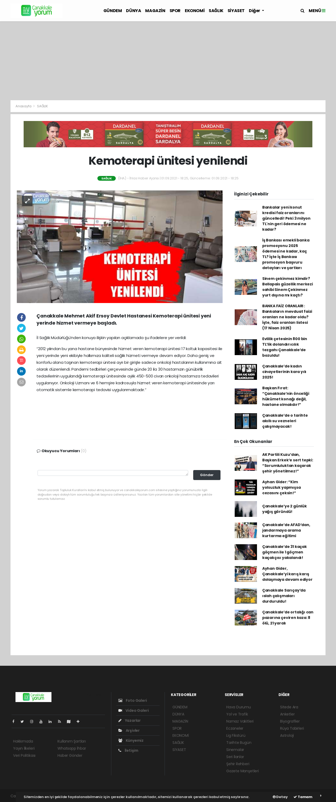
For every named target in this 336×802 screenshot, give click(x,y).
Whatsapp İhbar (71, 748)
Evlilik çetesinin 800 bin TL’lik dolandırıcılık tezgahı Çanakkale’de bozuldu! (284, 347)
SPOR (175, 11)
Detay (280, 796)
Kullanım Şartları (71, 741)
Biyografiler (290, 721)
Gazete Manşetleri (242, 771)
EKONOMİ (194, 11)
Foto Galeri (132, 700)
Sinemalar (235, 749)
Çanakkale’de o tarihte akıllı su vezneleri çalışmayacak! (285, 421)
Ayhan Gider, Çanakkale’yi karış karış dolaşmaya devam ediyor (287, 574)
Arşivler (129, 730)
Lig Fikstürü (235, 735)
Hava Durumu (238, 707)
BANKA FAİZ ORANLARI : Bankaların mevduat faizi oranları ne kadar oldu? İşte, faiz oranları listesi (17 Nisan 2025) (287, 317)
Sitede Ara (289, 707)
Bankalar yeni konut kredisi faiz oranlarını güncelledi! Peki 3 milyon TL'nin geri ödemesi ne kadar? (286, 218)
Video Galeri (133, 710)
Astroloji (287, 735)
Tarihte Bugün (238, 742)
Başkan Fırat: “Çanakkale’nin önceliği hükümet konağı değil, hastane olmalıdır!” (285, 396)
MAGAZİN (155, 11)
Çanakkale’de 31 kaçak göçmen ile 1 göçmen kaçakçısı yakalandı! (284, 552)
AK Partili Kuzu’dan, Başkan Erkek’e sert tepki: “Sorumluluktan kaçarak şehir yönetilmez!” (287, 463)
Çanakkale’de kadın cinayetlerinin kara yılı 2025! (284, 372)
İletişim (128, 750)
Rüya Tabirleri (292, 728)
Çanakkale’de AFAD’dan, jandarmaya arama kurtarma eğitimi (286, 530)
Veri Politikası (24, 755)
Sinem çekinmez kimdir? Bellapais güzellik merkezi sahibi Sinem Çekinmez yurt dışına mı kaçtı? (287, 287)
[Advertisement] (168, 61)
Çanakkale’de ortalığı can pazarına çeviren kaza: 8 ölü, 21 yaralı (287, 617)
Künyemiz (131, 740)
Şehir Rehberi (237, 763)
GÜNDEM (112, 11)
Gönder (207, 475)
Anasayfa (23, 106)
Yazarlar (129, 720)
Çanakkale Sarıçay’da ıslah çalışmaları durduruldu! (284, 596)
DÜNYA (133, 11)
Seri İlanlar (235, 756)
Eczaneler (234, 728)
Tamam (302, 796)
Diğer (255, 11)
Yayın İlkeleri (23, 748)
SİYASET (236, 11)
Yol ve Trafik (237, 714)
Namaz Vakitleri (240, 721)
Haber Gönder (69, 755)
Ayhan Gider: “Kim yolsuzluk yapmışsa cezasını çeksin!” (281, 487)
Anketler (287, 714)
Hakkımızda (23, 741)
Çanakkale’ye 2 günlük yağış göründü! (284, 508)
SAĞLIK (216, 11)
